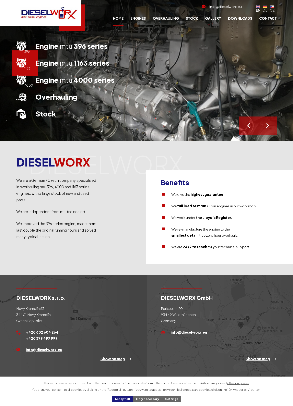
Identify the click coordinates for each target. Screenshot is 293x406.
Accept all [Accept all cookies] (122, 399)
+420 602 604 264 (42, 332)
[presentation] (248, 125)
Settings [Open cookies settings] (171, 399)
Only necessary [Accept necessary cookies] (147, 399)
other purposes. (238, 383)
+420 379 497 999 (42, 338)
